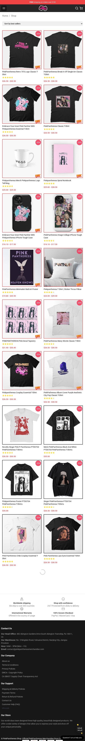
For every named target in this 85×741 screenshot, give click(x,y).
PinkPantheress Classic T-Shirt (56, 126)
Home (5, 16)
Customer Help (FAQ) (11, 704)
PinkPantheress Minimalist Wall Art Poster (20, 289)
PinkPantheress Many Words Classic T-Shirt (62, 341)
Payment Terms (8, 693)
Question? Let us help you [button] (72, 738)
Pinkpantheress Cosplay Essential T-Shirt (19, 392)
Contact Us (6, 700)
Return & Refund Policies (12, 697)
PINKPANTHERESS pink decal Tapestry (19, 341)
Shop (13, 16)
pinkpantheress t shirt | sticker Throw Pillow (62, 289)
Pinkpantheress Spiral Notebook (57, 180)
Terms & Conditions (10, 665)
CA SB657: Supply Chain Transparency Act (20, 676)
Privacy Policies (8, 669)
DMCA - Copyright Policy (12, 672)
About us (6, 661)
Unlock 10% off (79, 729)
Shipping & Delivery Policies (13, 689)
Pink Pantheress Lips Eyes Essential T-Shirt (62, 556)
